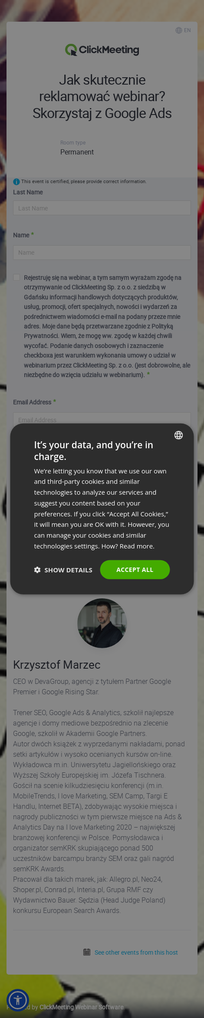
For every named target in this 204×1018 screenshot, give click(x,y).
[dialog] (102, 509)
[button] (63, 570)
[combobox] (178, 435)
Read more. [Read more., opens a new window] (137, 546)
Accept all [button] (134, 569)
